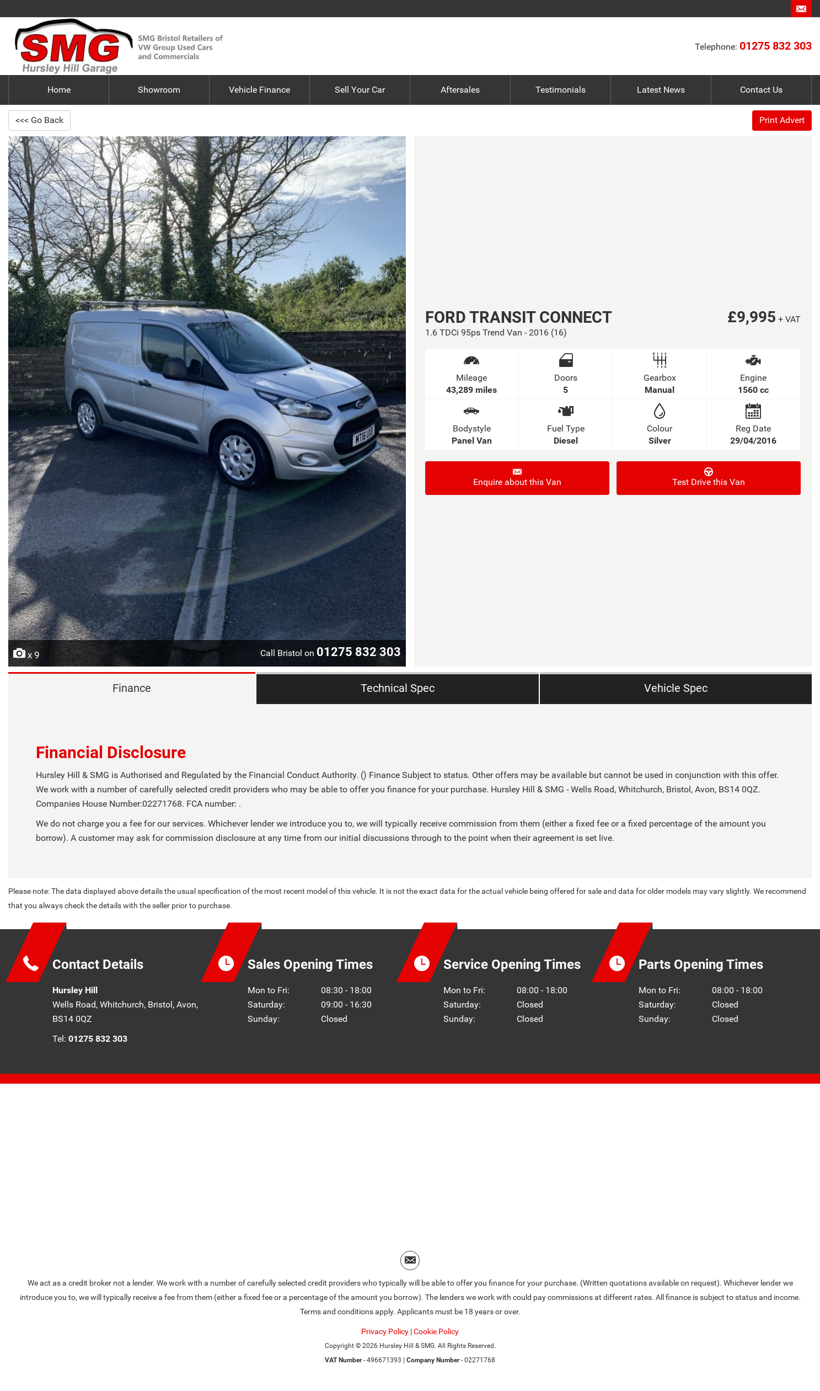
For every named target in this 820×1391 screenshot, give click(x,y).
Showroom (159, 89)
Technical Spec (396, 689)
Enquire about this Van (517, 477)
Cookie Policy (436, 1335)
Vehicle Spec (675, 689)
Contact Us (761, 89)
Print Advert (782, 120)
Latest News (661, 89)
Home (59, 89)
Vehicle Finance (259, 89)
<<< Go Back (39, 120)
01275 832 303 (775, 45)
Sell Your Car (360, 89)
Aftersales (460, 89)
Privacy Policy (385, 1335)
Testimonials (560, 89)
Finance (131, 689)
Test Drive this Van (708, 477)
